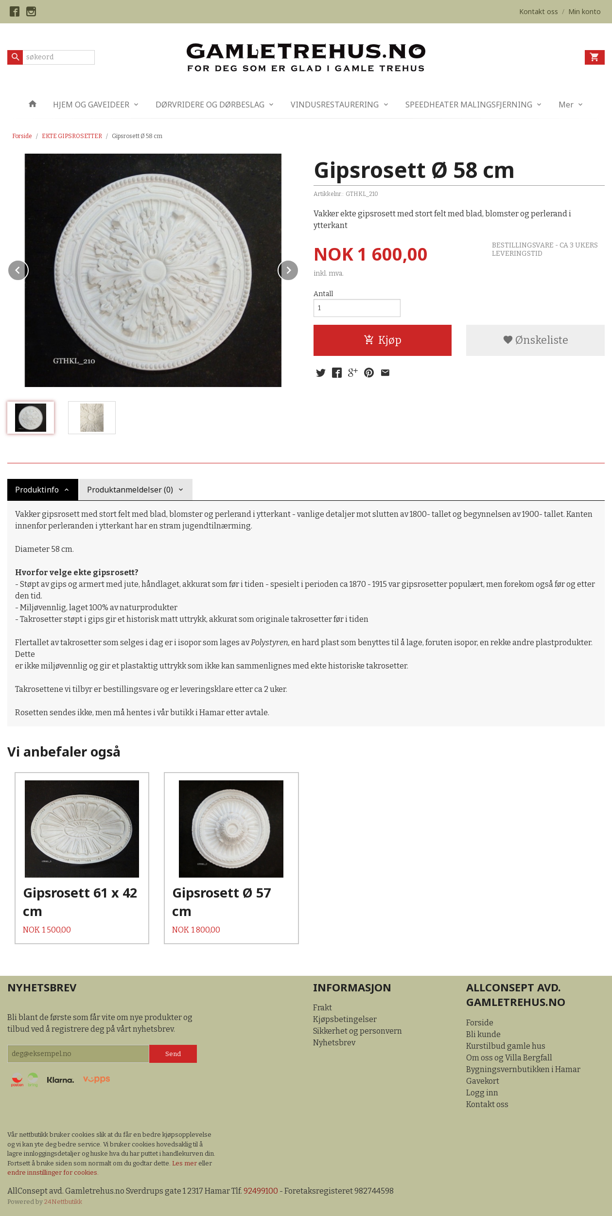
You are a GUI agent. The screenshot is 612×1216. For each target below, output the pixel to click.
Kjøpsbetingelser (345, 1019)
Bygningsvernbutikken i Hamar (523, 1069)
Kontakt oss (487, 1104)
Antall (323, 294)
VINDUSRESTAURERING (335, 104)
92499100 (261, 1191)
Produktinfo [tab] (37, 489)
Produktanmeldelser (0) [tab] (130, 489)
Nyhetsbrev (334, 1042)
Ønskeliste (535, 340)
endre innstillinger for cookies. (53, 1172)
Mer (566, 104)
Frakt (322, 1007)
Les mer (185, 1163)
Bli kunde (483, 1034)
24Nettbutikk (63, 1201)
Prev (28, 268)
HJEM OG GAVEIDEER (91, 104)
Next (298, 268)
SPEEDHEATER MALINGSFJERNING (468, 104)
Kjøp (383, 340)
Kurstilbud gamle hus (505, 1046)
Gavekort (482, 1081)
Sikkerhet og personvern (357, 1031)
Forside (22, 136)
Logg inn (482, 1092)
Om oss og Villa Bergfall (509, 1057)
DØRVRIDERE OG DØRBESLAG (210, 104)
